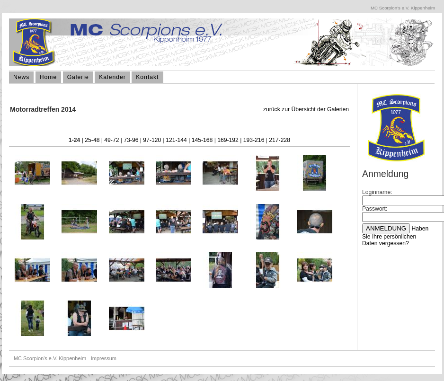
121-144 (176, 140)
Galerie (78, 77)
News (21, 77)
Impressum (103, 358)
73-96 (131, 140)
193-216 (254, 140)
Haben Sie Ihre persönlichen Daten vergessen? (395, 236)
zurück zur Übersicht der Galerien (306, 109)
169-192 (228, 140)
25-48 (92, 140)
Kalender (112, 77)
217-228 (279, 140)
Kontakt (147, 77)
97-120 (152, 140)
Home (48, 77)
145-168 (202, 140)
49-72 (111, 140)
